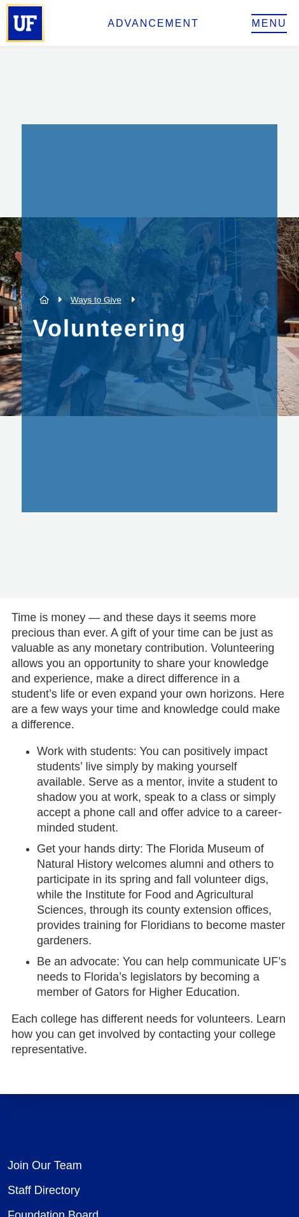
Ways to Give (96, 300)
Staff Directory (44, 1190)
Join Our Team (45, 1165)
